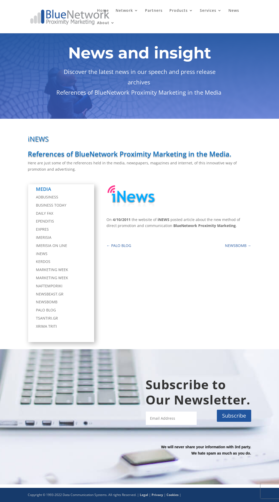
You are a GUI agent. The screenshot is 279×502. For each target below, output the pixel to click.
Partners (154, 11)
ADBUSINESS (47, 197)
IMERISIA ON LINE (51, 245)
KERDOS (43, 261)
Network (124, 11)
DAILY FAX (44, 213)
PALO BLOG (46, 309)
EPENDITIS (45, 221)
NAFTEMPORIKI (49, 285)
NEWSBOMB (46, 301)
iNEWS (41, 253)
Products (178, 11)
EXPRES (42, 229)
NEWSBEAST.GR (49, 294)
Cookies (173, 495)
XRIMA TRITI (46, 326)
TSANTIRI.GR (47, 318)
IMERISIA (43, 237)
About (103, 23)
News (233, 11)
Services (208, 11)
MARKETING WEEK (52, 269)
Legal (144, 495)
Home (103, 11)
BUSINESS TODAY (51, 205)
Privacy (157, 495)
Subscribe (234, 415)
